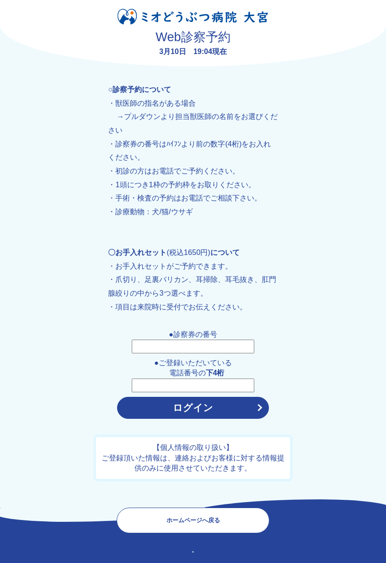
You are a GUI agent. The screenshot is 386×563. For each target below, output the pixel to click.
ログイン (193, 407)
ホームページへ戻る (193, 520)
